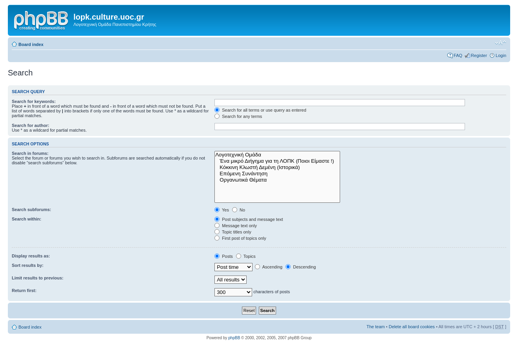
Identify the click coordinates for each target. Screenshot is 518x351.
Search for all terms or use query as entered (260, 110)
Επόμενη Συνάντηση (277, 174)
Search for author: (30, 125)
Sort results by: (28, 265)
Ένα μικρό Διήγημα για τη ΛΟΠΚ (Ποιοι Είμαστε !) (277, 161)
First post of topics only (240, 238)
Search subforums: (31, 209)
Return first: (24, 290)
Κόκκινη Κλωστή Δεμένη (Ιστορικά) (277, 167)
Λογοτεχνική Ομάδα (277, 155)
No (238, 210)
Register (479, 55)
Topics (246, 256)
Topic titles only (232, 232)
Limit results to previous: (37, 278)
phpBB (234, 338)
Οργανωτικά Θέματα (277, 180)
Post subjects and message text (248, 219)
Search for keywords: (34, 101)
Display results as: (31, 256)
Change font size (500, 42)
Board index (31, 44)
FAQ (458, 55)
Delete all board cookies (412, 326)
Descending (301, 267)
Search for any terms (238, 116)
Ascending (268, 267)
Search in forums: (30, 153)
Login (501, 55)
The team (375, 326)
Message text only (235, 225)
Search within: (26, 219)
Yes (221, 210)
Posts (223, 256)
